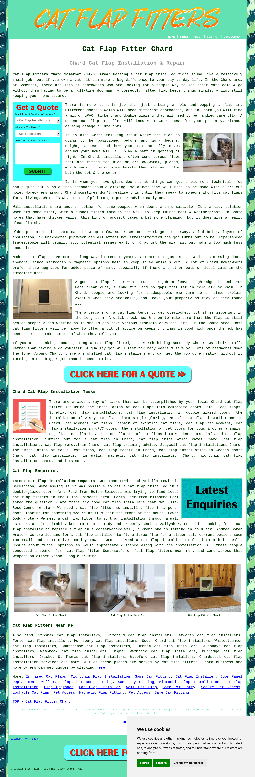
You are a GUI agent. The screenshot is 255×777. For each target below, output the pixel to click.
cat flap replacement (208, 423)
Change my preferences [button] (188, 762)
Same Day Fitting (153, 677)
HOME (171, 36)
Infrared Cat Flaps (46, 677)
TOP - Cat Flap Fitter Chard (42, 702)
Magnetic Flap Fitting (102, 693)
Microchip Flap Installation (100, 677)
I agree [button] (144, 762)
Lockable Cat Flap (31, 693)
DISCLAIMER (232, 36)
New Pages (31, 739)
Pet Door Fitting (94, 682)
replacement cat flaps (88, 423)
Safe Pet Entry (179, 687)
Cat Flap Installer (195, 677)
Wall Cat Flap (56, 682)
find (29, 635)
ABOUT (198, 36)
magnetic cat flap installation (143, 456)
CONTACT (213, 36)
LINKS (184, 36)
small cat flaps (223, 407)
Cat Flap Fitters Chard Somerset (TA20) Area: (61, 74)
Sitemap (16, 739)
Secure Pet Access (220, 687)
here (100, 668)
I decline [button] (161, 762)
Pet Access (64, 693)
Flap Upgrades (58, 687)
